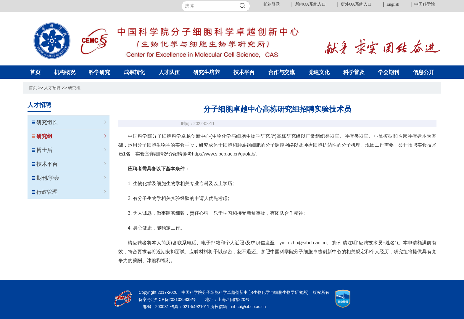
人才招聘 (52, 87)
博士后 (71, 150)
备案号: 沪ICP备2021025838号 (167, 299)
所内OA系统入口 (310, 4)
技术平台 (71, 164)
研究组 (74, 87)
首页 (33, 87)
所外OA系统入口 (356, 4)
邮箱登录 (271, 4)
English (392, 4)
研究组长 (71, 122)
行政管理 (71, 192)
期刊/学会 (71, 178)
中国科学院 (424, 4)
